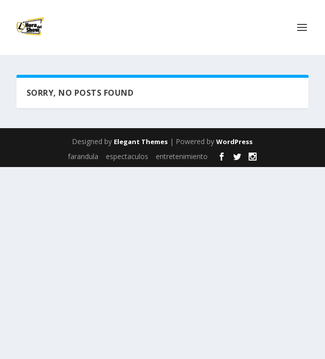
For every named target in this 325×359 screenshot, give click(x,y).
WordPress (234, 141)
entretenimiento (182, 156)
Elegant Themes (141, 141)
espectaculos (127, 156)
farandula (83, 156)
